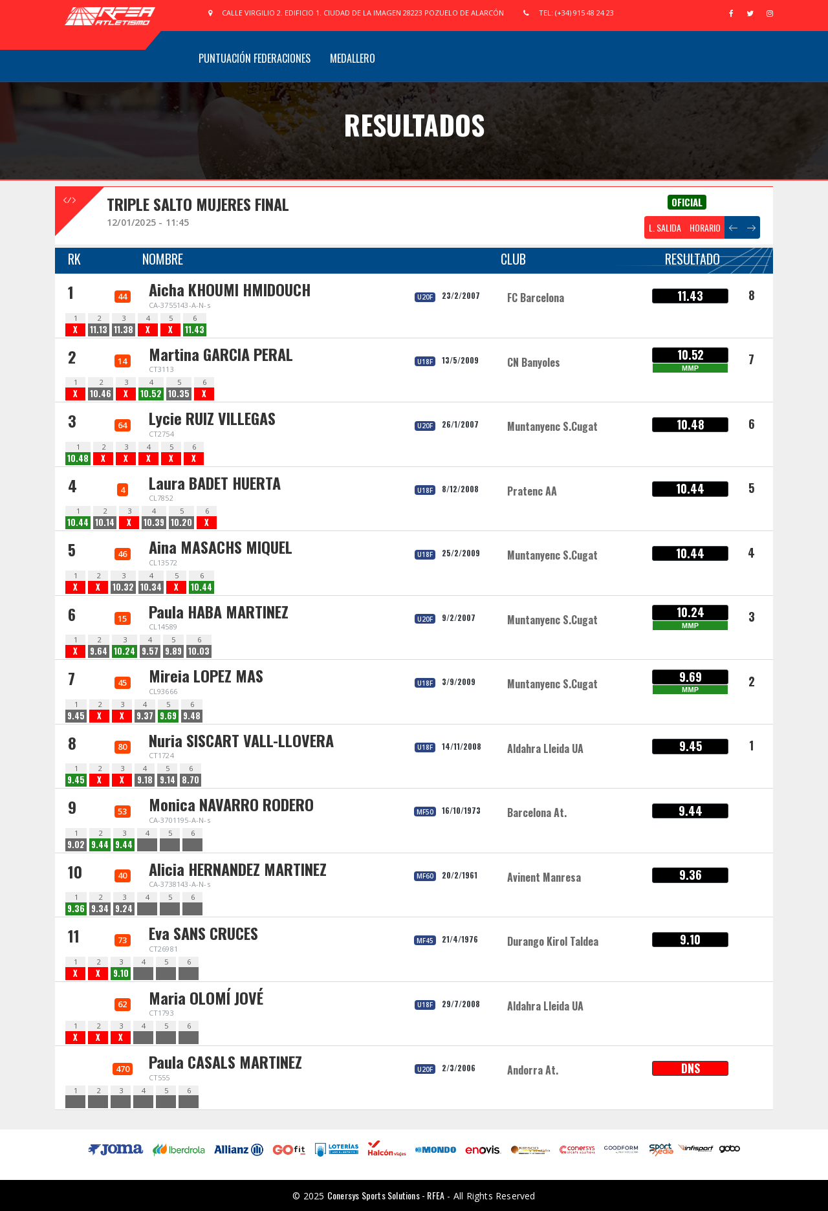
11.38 (123, 329)
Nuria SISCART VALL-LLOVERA (241, 740)
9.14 (167, 780)
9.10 (121, 973)
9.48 (192, 716)
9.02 (76, 844)
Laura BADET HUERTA (215, 482)
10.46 (100, 393)
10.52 (151, 393)
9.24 (124, 908)
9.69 (168, 716)
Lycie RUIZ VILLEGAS (212, 418)
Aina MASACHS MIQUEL (220, 546)
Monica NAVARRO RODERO (231, 804)
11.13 (98, 329)
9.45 (76, 716)
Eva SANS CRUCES (203, 932)
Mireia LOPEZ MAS (206, 675)
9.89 (173, 651)
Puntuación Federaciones (254, 58)
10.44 (78, 522)
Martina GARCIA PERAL (221, 353)
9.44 (100, 844)
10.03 (199, 651)
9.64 (98, 651)
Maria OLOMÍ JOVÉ (206, 997)
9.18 (145, 780)
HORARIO (705, 227)
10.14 (104, 522)
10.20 (181, 522)
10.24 (124, 651)
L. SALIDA (665, 227)
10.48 (78, 458)
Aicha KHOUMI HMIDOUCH (229, 289)
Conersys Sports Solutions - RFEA (385, 1195)
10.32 (123, 587)
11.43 (194, 329)
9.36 (76, 908)
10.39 (154, 522)
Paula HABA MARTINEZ (219, 611)
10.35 (179, 393)
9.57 (150, 651)
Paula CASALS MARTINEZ (225, 1061)
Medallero (352, 58)
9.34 (100, 908)
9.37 (144, 716)
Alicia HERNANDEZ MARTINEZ (238, 868)
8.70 (190, 780)
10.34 (151, 587)
